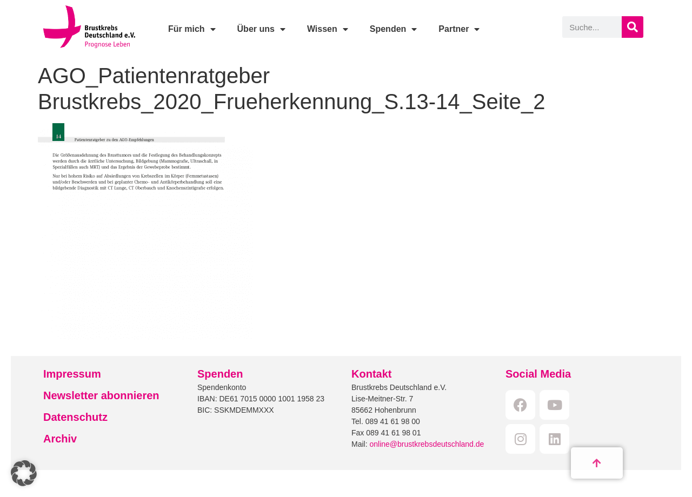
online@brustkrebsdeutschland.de (426, 444)
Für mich (192, 29)
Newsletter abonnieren (101, 395)
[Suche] (632, 27)
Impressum (72, 374)
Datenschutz (75, 417)
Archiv (60, 439)
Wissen (327, 29)
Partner (459, 29)
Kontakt (371, 374)
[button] (24, 473)
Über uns (261, 29)
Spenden (393, 29)
